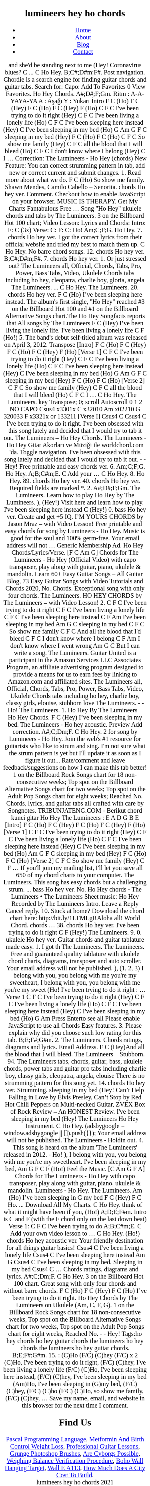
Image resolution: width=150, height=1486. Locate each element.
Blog (83, 44)
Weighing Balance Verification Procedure (60, 1460)
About (83, 37)
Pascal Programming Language (46, 1439)
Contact (83, 51)
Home (83, 30)
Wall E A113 (64, 1467)
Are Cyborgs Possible (110, 1453)
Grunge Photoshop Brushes (45, 1453)
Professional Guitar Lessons (102, 1446)
